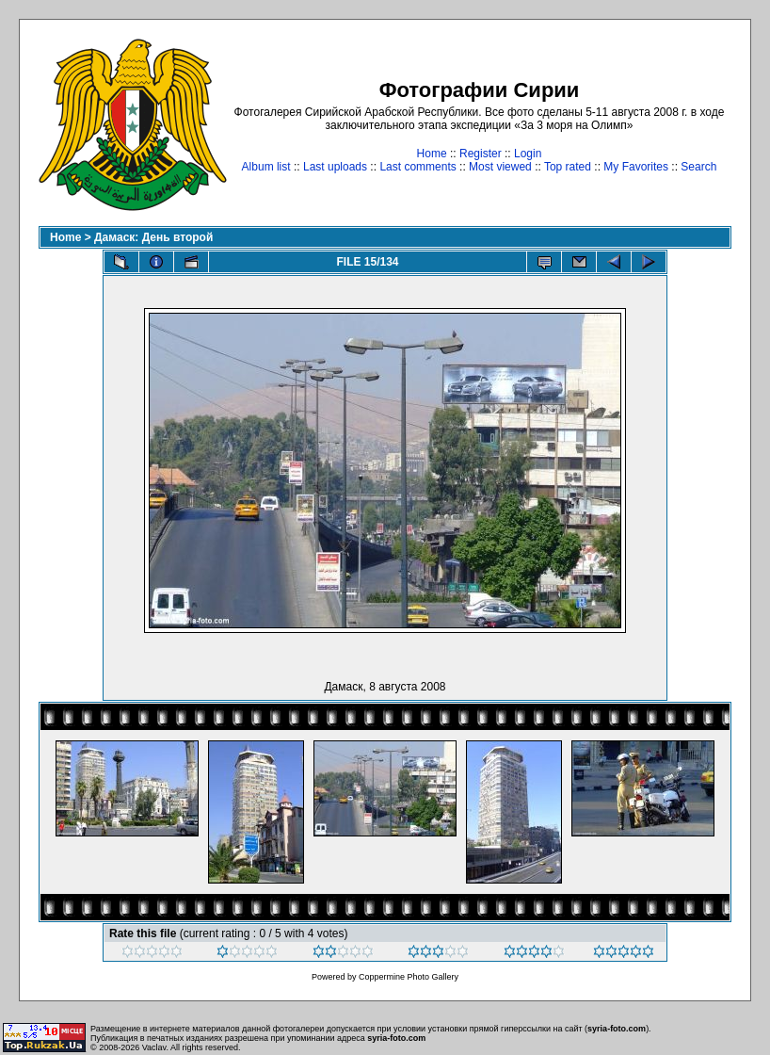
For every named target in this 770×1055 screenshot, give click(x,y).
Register (480, 153)
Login (527, 153)
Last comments (417, 166)
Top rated (567, 166)
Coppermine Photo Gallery (408, 977)
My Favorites (635, 166)
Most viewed (500, 166)
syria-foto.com (616, 1028)
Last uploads (335, 166)
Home (432, 153)
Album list (266, 166)
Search (698, 166)
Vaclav (154, 1047)
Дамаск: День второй (153, 237)
